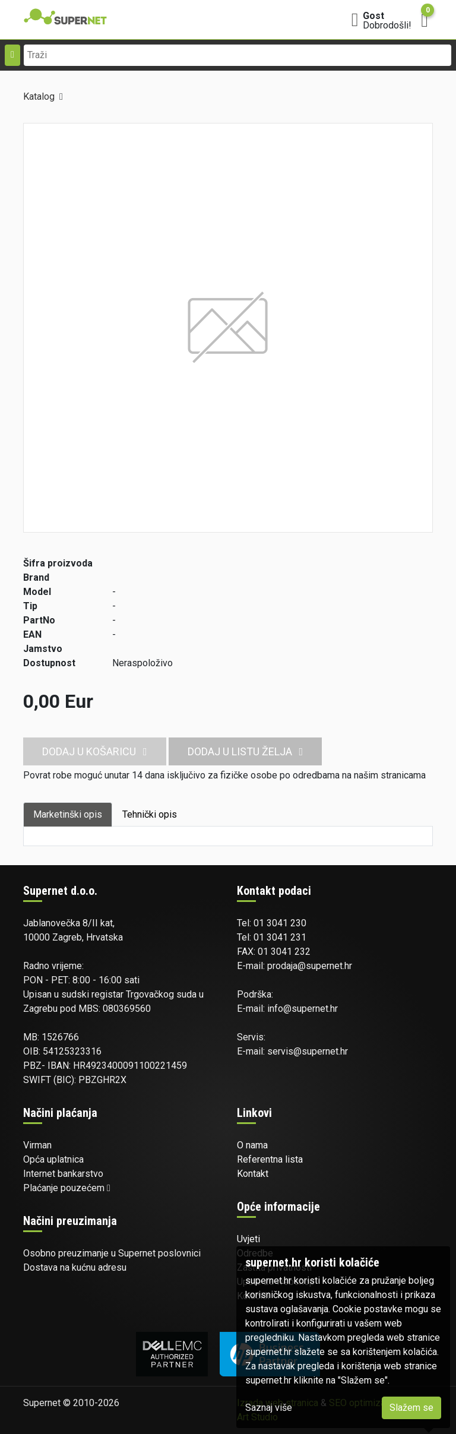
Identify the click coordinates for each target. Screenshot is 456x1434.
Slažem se (411, 1407)
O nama (252, 1145)
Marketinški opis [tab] (67, 814)
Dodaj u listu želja (245, 751)
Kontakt (252, 1173)
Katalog (39, 96)
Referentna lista (270, 1159)
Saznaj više (268, 1407)
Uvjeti (248, 1239)
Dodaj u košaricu (94, 751)
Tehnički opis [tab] (149, 814)
